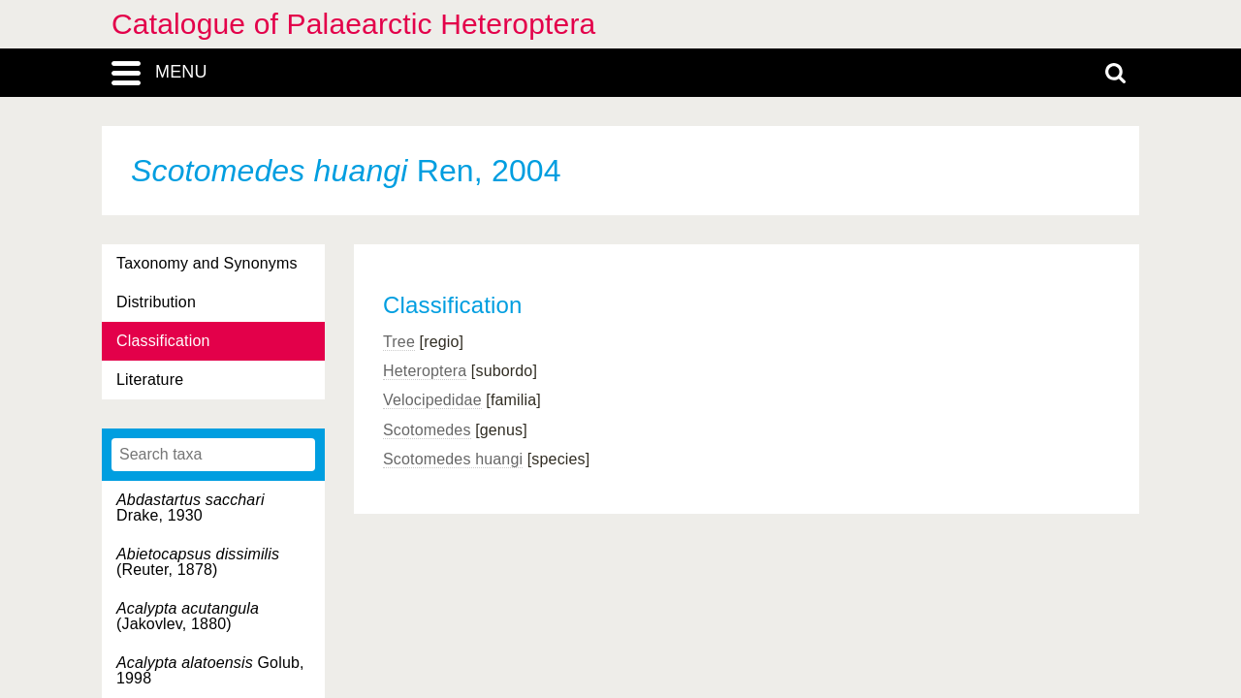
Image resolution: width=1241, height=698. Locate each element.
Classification (163, 341)
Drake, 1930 (190, 508)
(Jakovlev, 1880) (187, 616)
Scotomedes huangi (453, 459)
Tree (399, 341)
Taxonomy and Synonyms (207, 263)
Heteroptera (424, 371)
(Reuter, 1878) (197, 562)
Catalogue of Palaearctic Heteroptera (353, 24)
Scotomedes (427, 430)
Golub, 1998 (210, 670)
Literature (149, 379)
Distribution (156, 302)
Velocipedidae (432, 400)
